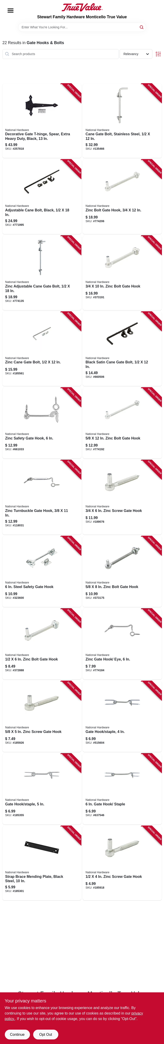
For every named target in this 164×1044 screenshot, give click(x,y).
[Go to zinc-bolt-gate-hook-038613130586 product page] (122, 423)
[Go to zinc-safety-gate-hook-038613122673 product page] (42, 423)
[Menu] (10, 10)
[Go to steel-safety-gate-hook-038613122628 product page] (42, 571)
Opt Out (45, 1034)
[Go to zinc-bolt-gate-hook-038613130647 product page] (122, 273)
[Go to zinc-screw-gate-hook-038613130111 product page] (122, 863)
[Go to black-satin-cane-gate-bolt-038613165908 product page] (122, 349)
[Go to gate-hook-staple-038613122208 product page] (42, 789)
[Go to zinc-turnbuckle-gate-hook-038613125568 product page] (42, 497)
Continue (17, 1034)
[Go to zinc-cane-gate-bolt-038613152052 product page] (42, 349)
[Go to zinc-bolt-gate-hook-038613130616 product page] (122, 571)
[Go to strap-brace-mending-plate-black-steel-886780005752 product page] (42, 863)
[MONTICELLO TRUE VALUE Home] (82, 7)
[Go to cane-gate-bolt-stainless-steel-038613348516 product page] (122, 121)
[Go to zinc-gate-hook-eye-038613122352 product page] (122, 644)
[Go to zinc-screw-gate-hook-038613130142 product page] (42, 716)
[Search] (142, 27)
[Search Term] (82, 27)
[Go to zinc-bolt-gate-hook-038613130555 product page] (42, 644)
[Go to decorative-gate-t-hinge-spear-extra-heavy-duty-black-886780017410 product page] (42, 121)
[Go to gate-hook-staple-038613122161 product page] (122, 716)
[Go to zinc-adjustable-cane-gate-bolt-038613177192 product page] (42, 273)
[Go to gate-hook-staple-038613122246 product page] (122, 789)
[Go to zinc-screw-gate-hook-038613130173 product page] (122, 497)
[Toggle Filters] (158, 54)
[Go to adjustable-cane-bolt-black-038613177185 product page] (42, 197)
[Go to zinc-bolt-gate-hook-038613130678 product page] (122, 197)
